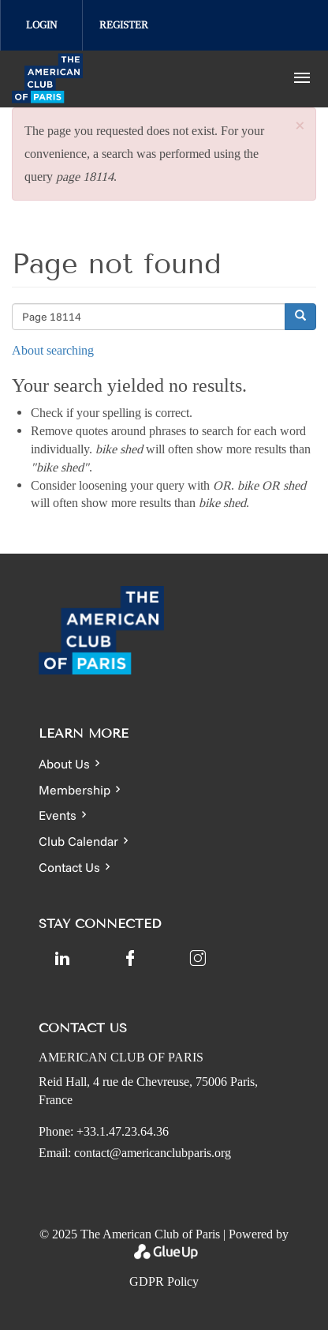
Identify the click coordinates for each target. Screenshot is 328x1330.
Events (57, 815)
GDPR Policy (164, 1281)
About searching (53, 350)
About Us (64, 764)
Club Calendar (78, 841)
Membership (74, 790)
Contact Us (69, 867)
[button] (299, 126)
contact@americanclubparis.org (152, 1152)
